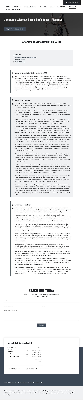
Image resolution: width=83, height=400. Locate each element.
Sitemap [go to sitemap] (32, 383)
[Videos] (72, 7)
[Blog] (52, 10)
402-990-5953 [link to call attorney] (13, 357)
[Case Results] (63, 7)
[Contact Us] (60, 10)
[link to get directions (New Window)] (15, 351)
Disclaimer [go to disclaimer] (39, 383)
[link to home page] (14, 6)
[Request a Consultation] (15, 29)
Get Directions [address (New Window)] (31, 369)
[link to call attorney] (72, 2)
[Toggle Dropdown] (41, 7)
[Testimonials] (31, 10)
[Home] (28, 7)
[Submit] (41, 325)
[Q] (25, 57)
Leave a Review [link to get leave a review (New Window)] (14, 369)
